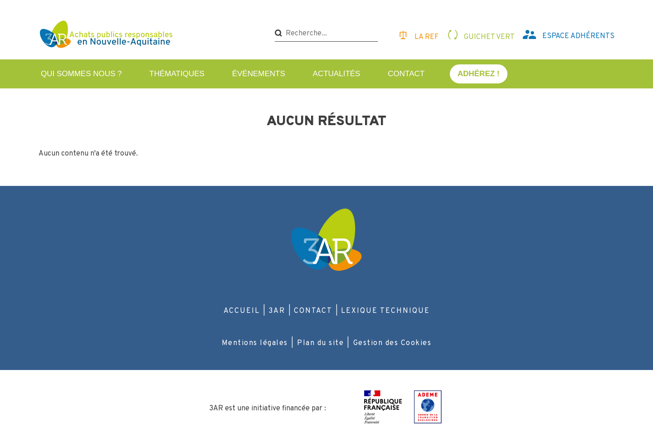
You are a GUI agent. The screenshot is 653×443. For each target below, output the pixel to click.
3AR (276, 311)
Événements (258, 73)
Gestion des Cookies (392, 343)
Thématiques (177, 73)
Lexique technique (385, 311)
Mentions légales (255, 343)
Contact (406, 73)
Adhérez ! (479, 73)
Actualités (337, 73)
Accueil (242, 311)
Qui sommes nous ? (81, 73)
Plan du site (320, 343)
